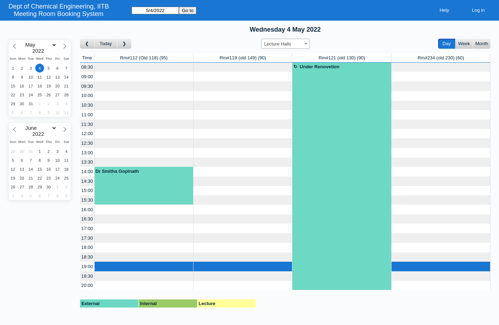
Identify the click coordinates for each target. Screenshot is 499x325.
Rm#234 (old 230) (441, 57)
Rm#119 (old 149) (242, 57)
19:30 (87, 276)
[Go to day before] (87, 44)
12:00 (87, 133)
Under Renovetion (320, 66)
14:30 (87, 181)
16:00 (87, 209)
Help (444, 10)
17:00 (87, 228)
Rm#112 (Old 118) (144, 57)
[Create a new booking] (144, 67)
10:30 (87, 105)
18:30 (87, 257)
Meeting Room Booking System (58, 13)
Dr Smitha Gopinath (117, 171)
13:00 (87, 152)
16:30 (87, 219)
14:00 (87, 171)
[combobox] (285, 44)
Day (446, 43)
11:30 (87, 124)
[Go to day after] (124, 44)
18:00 (87, 247)
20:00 (87, 285)
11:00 (87, 114)
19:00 (87, 266)
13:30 (87, 162)
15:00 (87, 190)
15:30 (87, 200)
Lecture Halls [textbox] (277, 44)
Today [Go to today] (106, 43)
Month (481, 43)
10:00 (87, 95)
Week (464, 43)
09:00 (87, 76)
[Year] (40, 51)
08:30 (87, 67)
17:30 (87, 238)
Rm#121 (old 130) (342, 57)
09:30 (87, 86)
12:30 (87, 143)
